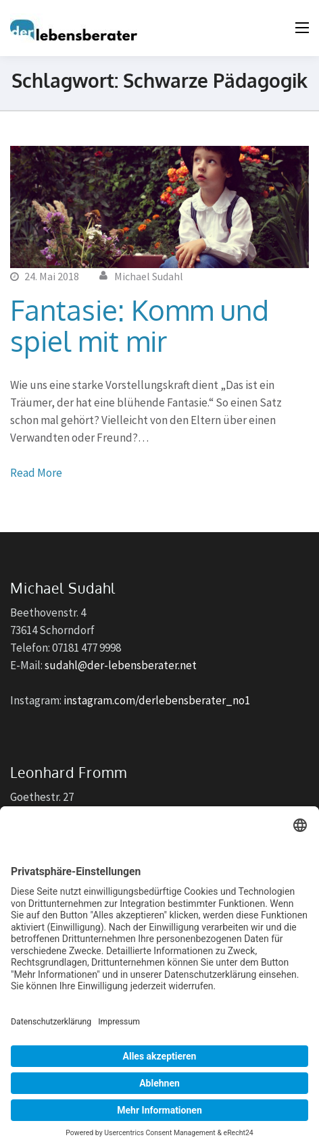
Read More (36, 472)
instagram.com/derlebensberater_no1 (157, 700)
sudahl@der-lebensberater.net (121, 665)
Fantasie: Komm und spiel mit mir (139, 325)
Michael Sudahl (148, 276)
